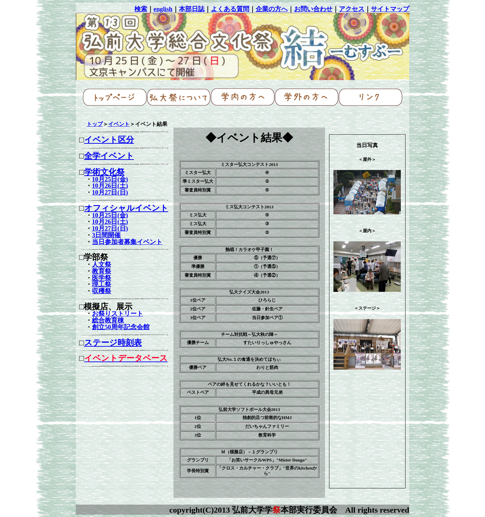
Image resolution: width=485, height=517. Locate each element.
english (163, 8)
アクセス (351, 8)
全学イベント (109, 155)
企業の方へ (272, 8)
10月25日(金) (110, 179)
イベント (119, 124)
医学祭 (101, 277)
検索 (140, 8)
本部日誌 (191, 8)
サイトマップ (390, 8)
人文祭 (101, 264)
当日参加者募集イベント (127, 241)
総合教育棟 (108, 320)
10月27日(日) (110, 192)
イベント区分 (109, 139)
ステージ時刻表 (113, 342)
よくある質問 (230, 8)
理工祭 (101, 284)
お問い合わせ (313, 8)
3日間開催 (106, 235)
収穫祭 (101, 291)
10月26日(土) (110, 185)
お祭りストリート (117, 313)
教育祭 (101, 271)
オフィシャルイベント (126, 208)
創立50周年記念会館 (121, 327)
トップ (95, 124)
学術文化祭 (104, 172)
